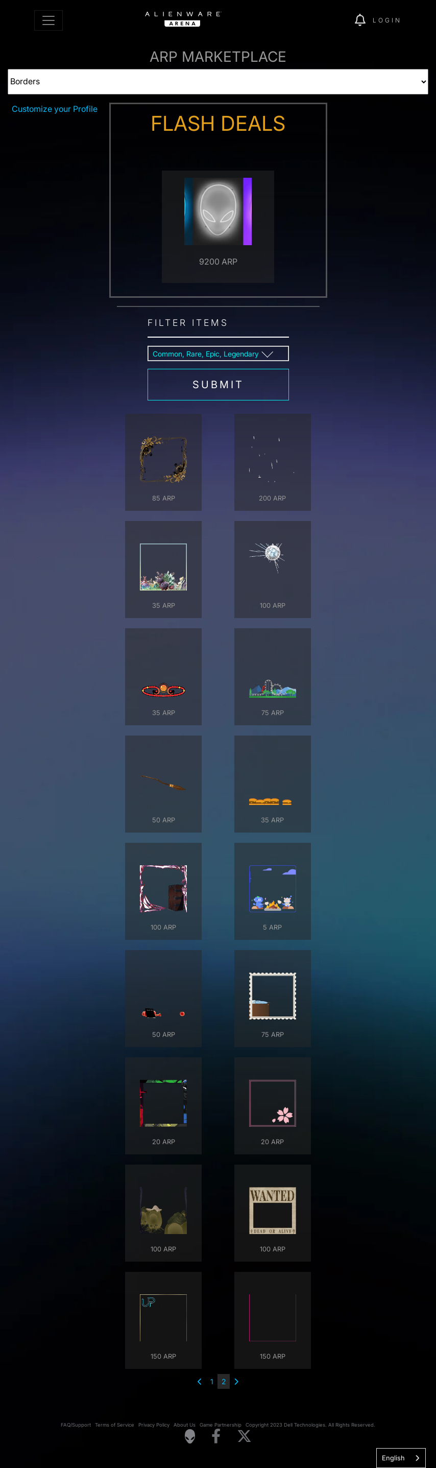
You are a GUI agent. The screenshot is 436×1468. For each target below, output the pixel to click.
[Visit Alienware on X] (244, 1436)
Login (387, 20)
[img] (329, 20)
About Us (185, 1425)
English (393, 1458)
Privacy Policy (153, 1425)
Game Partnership (220, 1425)
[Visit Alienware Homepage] (190, 1436)
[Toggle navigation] (48, 20)
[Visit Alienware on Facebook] (216, 1436)
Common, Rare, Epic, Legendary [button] (206, 353)
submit (218, 384)
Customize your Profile (55, 109)
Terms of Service (114, 1425)
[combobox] (401, 1458)
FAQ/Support (76, 1425)
